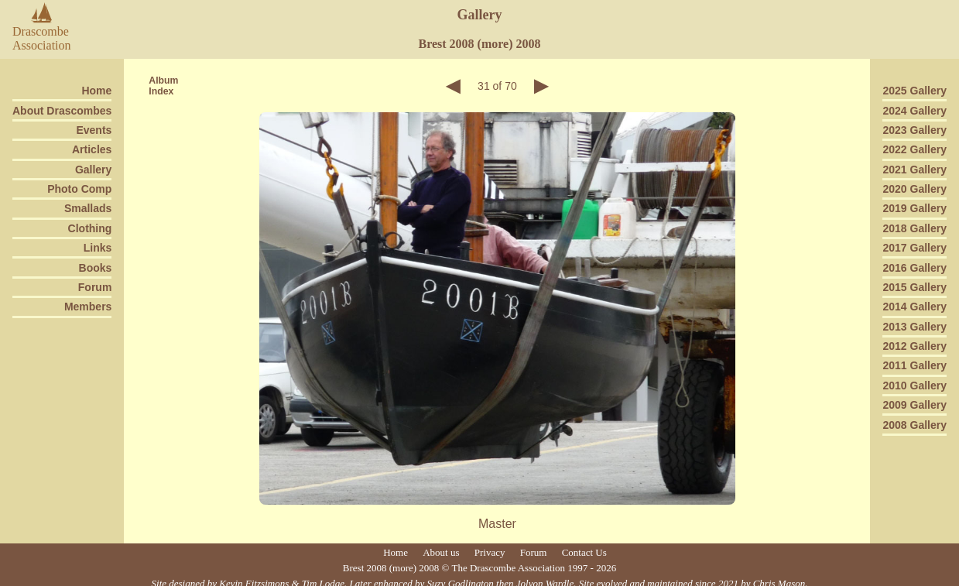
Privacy (489, 552)
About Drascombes (61, 111)
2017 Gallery (914, 248)
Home (96, 90)
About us (441, 552)
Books (95, 268)
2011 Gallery (914, 365)
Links (98, 248)
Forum (95, 287)
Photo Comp (79, 189)
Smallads (87, 208)
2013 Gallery (914, 326)
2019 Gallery (914, 208)
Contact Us (584, 552)
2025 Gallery (914, 90)
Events (93, 130)
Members (87, 306)
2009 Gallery (914, 405)
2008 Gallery (914, 425)
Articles (91, 149)
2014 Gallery (914, 306)
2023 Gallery (914, 130)
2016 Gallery (914, 268)
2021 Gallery (914, 169)
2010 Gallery (914, 385)
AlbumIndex (163, 86)
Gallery (93, 169)
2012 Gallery (914, 346)
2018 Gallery (914, 228)
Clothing (90, 228)
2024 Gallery (914, 111)
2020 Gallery (914, 189)
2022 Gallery (914, 149)
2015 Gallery (914, 287)
